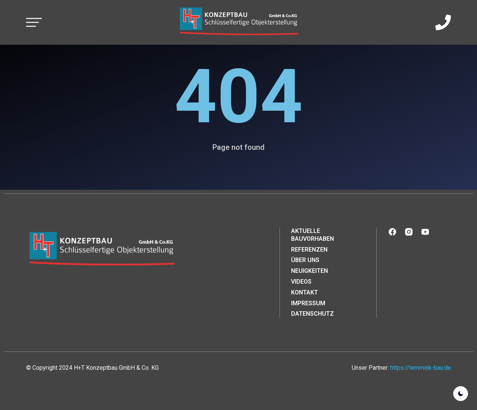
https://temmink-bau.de (420, 367)
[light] (460, 393)
